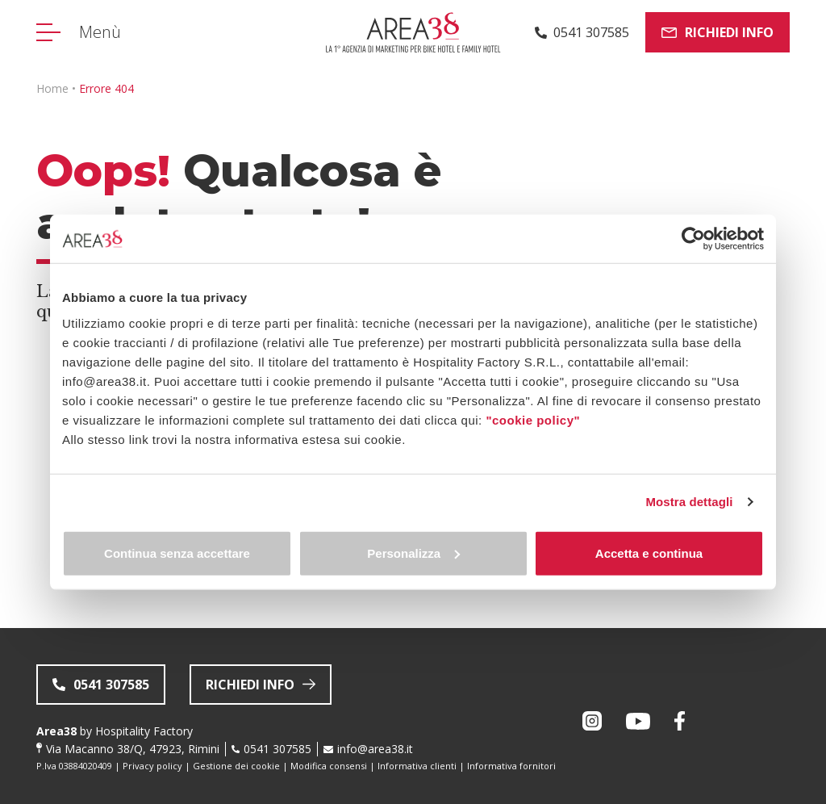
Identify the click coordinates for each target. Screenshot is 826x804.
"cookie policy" (533, 419)
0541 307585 (277, 748)
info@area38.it (375, 748)
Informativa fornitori (511, 766)
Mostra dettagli (688, 502)
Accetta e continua (649, 552)
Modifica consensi (328, 766)
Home (52, 88)
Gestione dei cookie (236, 766)
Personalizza (413, 552)
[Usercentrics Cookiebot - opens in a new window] (693, 239)
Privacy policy (152, 766)
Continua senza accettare (177, 552)
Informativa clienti (417, 766)
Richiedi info (717, 32)
